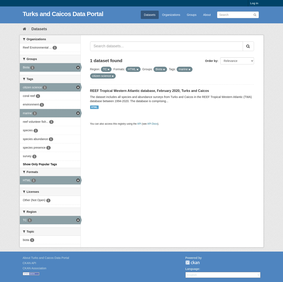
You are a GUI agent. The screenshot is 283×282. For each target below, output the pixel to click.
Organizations (171, 14)
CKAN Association (35, 268)
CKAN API (29, 263)
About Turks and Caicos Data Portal (46, 257)
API (139, 123)
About (207, 14)
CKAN (192, 262)
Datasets (149, 14)
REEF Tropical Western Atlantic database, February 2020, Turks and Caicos (149, 91)
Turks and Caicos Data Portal (63, 13)
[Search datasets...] (166, 46)
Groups (191, 14)
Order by (211, 61)
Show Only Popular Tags (40, 164)
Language (192, 269)
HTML (94, 107)
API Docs (152, 123)
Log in (254, 3)
